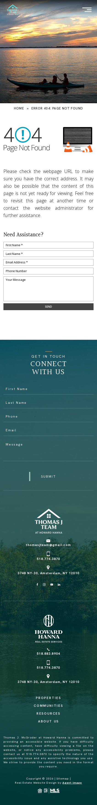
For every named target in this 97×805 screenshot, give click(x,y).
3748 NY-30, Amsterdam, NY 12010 (48, 573)
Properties (48, 698)
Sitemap (62, 778)
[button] (48, 476)
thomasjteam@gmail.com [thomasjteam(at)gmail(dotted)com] (48, 545)
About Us (48, 721)
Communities (48, 706)
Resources (48, 713)
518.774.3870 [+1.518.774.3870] (48, 559)
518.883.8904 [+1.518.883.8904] (48, 654)
